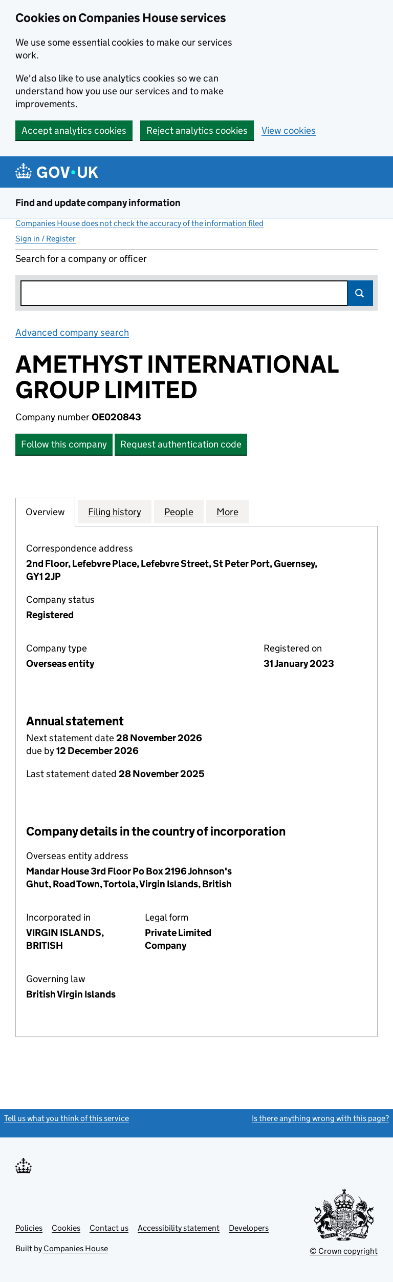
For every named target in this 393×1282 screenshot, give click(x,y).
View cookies (288, 130)
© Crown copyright (344, 1251)
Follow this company (64, 444)
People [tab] (178, 511)
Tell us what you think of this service (66, 1118)
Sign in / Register (45, 238)
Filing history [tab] (114, 511)
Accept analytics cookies (73, 130)
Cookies (66, 1228)
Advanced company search (72, 332)
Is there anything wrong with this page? (320, 1118)
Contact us (109, 1228)
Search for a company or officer (81, 258)
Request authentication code (181, 444)
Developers (249, 1228)
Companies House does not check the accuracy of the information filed (139, 223)
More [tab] (227, 511)
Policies (28, 1228)
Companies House (75, 1248)
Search (360, 293)
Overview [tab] (45, 511)
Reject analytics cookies (197, 130)
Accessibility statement (179, 1228)
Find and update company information (98, 203)
